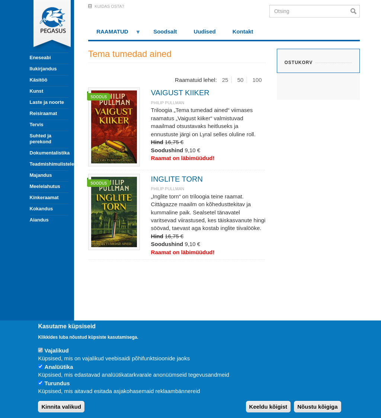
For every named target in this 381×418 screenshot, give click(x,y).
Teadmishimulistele (49, 164)
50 (240, 80)
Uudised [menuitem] (205, 31)
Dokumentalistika (49, 153)
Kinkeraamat (44, 197)
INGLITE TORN (177, 179)
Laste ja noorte (47, 102)
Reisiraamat (43, 113)
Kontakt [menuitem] (243, 31)
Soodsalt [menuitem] (165, 31)
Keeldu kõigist (268, 406)
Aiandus (39, 220)
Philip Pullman (168, 102)
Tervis (37, 124)
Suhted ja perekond (41, 138)
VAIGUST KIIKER (180, 93)
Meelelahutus (45, 186)
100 (257, 80)
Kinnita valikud (61, 406)
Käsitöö (39, 80)
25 (225, 80)
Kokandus (41, 208)
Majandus (41, 175)
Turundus (57, 383)
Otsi (355, 11)
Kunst (37, 91)
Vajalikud (57, 350)
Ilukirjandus (43, 68)
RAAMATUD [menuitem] (114, 34)
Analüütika (59, 367)
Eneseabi (40, 57)
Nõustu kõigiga (317, 406)
